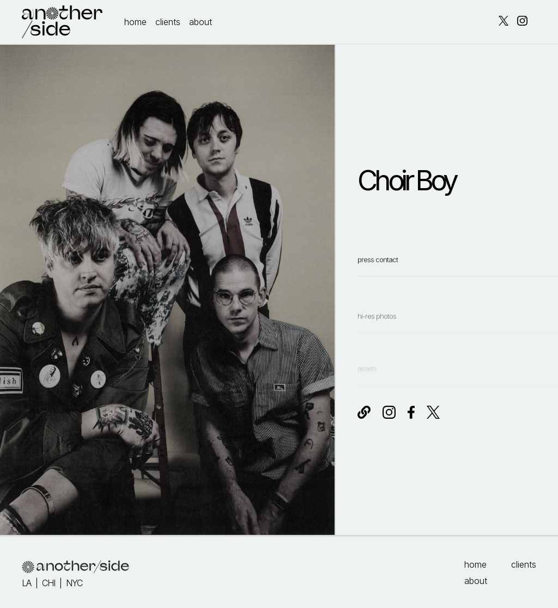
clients (167, 21)
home (135, 21)
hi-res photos (376, 331)
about (200, 21)
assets (367, 376)
